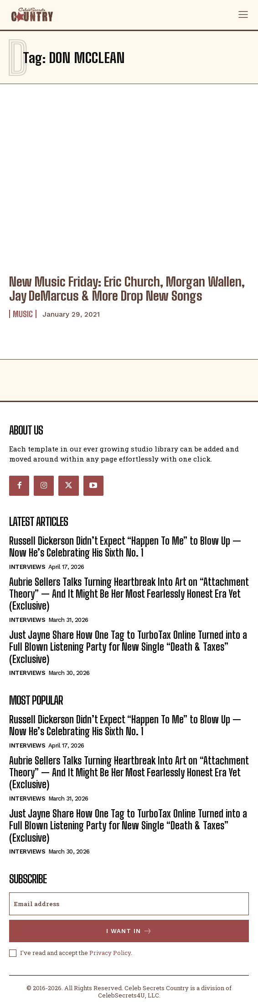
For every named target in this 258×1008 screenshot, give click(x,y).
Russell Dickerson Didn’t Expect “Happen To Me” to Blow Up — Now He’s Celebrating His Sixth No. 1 (125, 547)
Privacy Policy (110, 953)
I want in (129, 931)
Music (23, 314)
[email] (129, 903)
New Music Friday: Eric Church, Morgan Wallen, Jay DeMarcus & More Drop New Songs (127, 288)
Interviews (27, 566)
